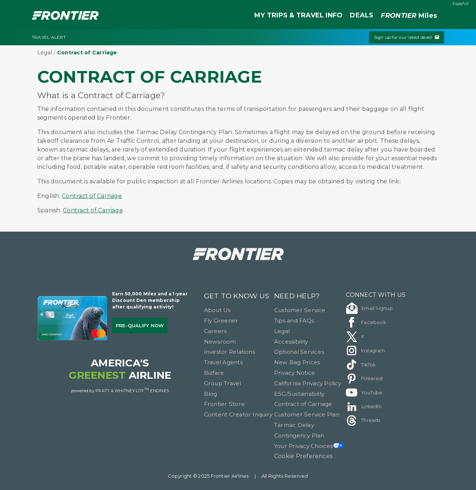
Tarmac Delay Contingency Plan (299, 430)
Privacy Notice (294, 372)
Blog (210, 393)
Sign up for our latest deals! (406, 37)
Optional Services (299, 351)
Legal (44, 52)
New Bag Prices (297, 362)
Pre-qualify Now (140, 325)
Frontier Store (224, 403)
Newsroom (220, 341)
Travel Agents (223, 362)
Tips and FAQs (294, 320)
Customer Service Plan (307, 414)
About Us (217, 310)
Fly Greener (221, 320)
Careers (215, 331)
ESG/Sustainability (299, 393)
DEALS (361, 15)
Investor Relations (229, 351)
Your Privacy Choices (309, 446)
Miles (409, 16)
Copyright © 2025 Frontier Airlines (208, 476)
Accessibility (291, 341)
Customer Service (300, 310)
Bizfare (214, 372)
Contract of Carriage (92, 195)
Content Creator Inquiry (238, 414)
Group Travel (222, 383)
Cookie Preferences (303, 456)
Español (460, 3)
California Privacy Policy (307, 383)
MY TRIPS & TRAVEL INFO (298, 15)
